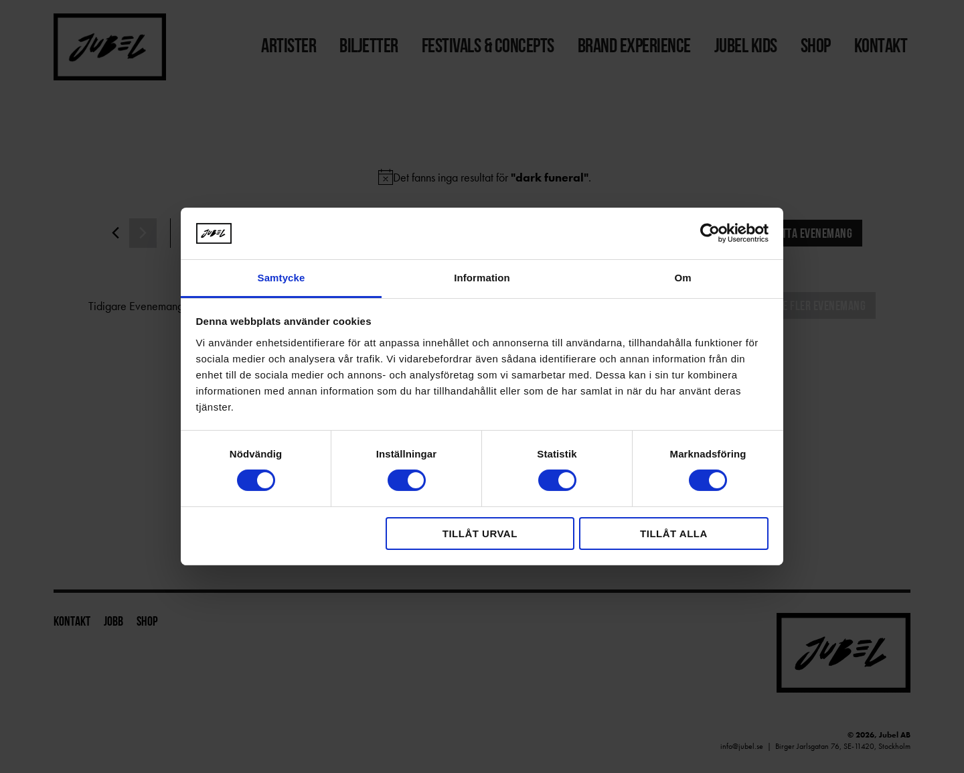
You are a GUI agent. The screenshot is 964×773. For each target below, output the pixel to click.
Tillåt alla (674, 533)
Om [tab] (682, 277)
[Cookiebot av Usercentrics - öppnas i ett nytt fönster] (710, 233)
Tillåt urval (480, 533)
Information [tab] (482, 277)
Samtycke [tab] (281, 277)
